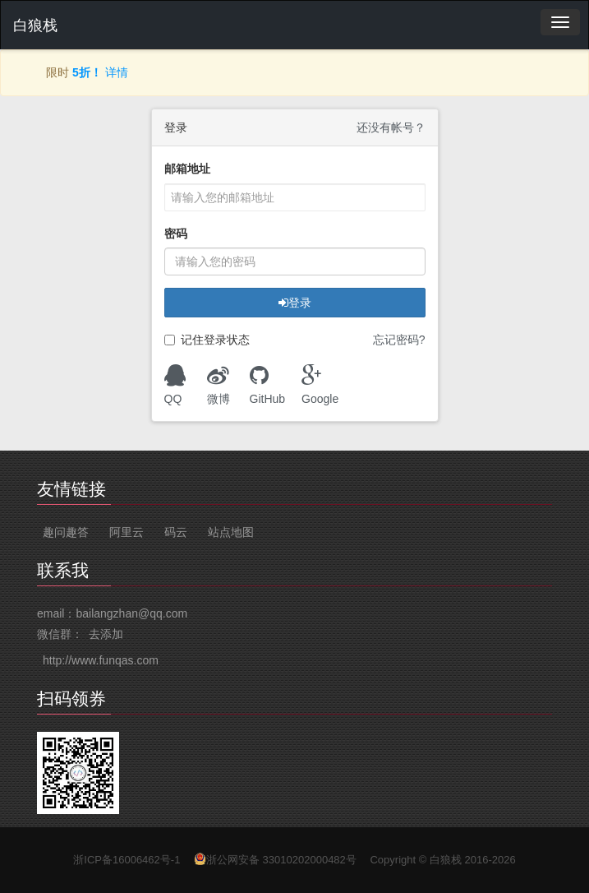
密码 (175, 233)
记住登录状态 (207, 340)
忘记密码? (399, 339)
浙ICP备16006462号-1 (126, 860)
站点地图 (231, 532)
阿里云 (126, 532)
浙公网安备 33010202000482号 (281, 860)
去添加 (106, 634)
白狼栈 (35, 25)
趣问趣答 (66, 532)
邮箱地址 (187, 168)
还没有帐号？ (391, 127)
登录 (294, 302)
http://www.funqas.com (101, 660)
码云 (175, 532)
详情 (116, 72)
